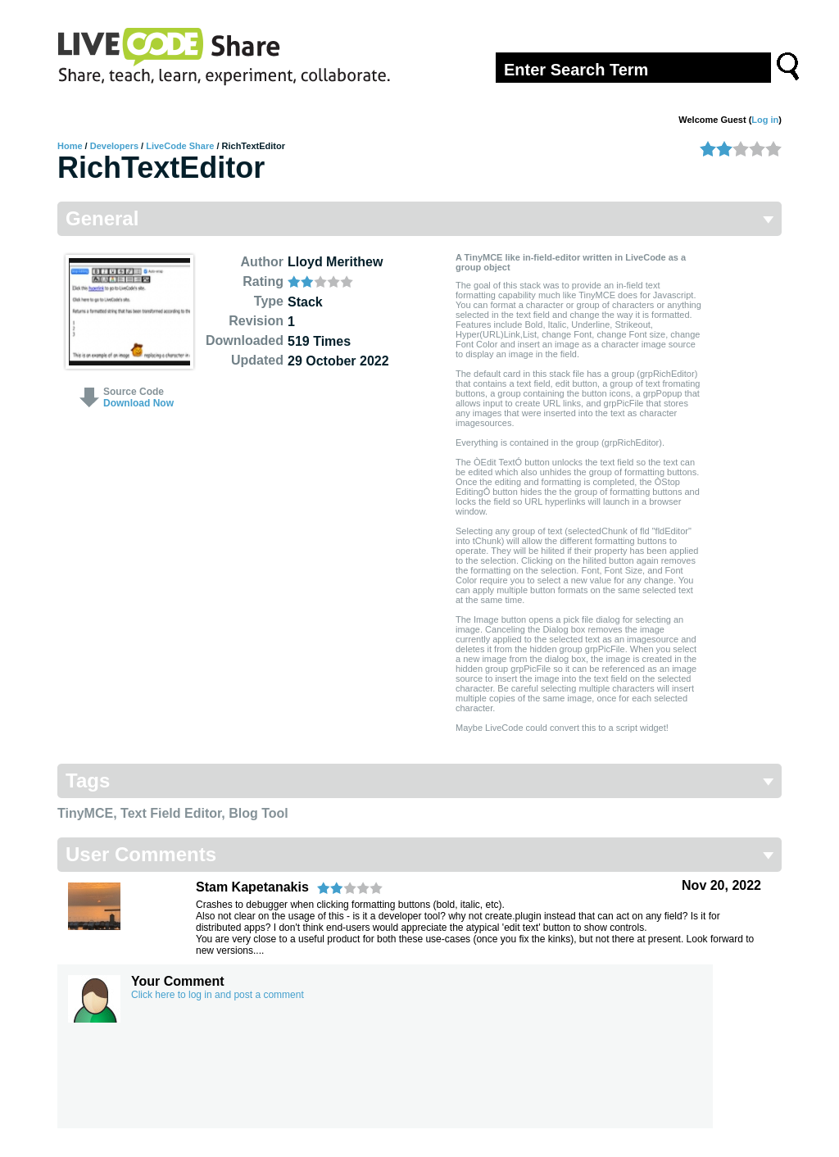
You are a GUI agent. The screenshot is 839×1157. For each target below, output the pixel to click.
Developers (114, 146)
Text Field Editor (170, 813)
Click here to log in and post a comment (217, 994)
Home (70, 146)
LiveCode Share (180, 146)
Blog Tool (258, 813)
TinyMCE (85, 813)
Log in (764, 120)
